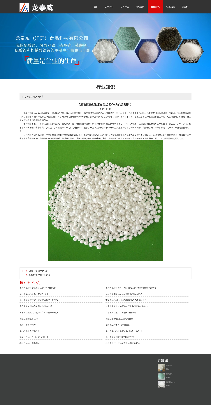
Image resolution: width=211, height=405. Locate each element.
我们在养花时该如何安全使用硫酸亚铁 (122, 343)
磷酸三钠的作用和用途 (30, 343)
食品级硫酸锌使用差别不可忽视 (119, 337)
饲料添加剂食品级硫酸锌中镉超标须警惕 (123, 294)
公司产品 (124, 7)
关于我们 (109, 7)
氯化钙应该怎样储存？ (30, 331)
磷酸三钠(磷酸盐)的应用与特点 (119, 319)
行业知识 (155, 7)
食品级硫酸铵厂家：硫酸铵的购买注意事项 (39, 300)
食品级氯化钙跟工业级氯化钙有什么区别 (123, 331)
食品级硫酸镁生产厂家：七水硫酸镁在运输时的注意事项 (130, 288)
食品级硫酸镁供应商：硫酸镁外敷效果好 (38, 288)
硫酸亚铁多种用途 (28, 325)
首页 (96, 7)
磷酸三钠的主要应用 (38, 271)
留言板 (185, 7)
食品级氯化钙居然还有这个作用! (34, 294)
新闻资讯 (140, 7)
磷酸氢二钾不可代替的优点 (117, 325)
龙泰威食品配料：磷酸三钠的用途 (120, 312)
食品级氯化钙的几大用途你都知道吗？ (37, 306)
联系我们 (170, 7)
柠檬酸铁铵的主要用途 (39, 275)
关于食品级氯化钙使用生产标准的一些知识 (39, 312)
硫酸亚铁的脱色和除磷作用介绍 (34, 337)
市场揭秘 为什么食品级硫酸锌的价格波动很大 (125, 300)
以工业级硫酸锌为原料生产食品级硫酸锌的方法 (126, 306)
